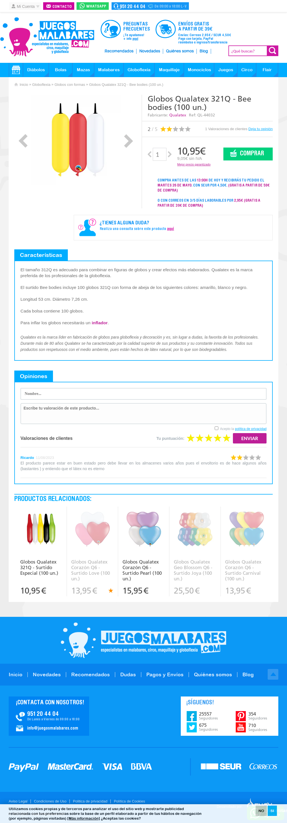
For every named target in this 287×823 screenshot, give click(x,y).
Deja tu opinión (260, 129)
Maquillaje (169, 69)
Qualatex (177, 115)
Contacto (62, 7)
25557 (208, 716)
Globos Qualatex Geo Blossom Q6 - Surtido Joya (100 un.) (193, 570)
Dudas (128, 674)
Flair (267, 69)
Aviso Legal (18, 801)
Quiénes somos (180, 51)
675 (208, 727)
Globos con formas (69, 84)
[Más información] (83, 818)
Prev (23, 141)
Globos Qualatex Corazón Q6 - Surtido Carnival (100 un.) (243, 570)
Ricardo (27, 458)
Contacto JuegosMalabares (49, 716)
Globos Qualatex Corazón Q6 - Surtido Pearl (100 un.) (142, 570)
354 (257, 716)
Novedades (149, 51)
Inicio (24, 84)
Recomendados (119, 51)
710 (257, 727)
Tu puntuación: (170, 438)
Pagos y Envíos (165, 674)
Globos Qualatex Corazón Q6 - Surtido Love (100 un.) (90, 570)
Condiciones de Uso (50, 801)
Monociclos (199, 69)
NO (261, 811)
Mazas (83, 69)
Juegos (225, 69)
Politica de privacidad (90, 801)
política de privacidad (251, 429)
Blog (204, 51)
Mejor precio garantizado (193, 164)
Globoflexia (139, 69)
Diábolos (36, 69)
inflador (100, 322)
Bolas (60, 69)
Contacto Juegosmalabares (150, 6)
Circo (247, 69)
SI (272, 811)
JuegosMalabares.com (47, 37)
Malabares (109, 69)
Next (128, 141)
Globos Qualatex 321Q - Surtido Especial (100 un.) (39, 567)
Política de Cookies (129, 801)
